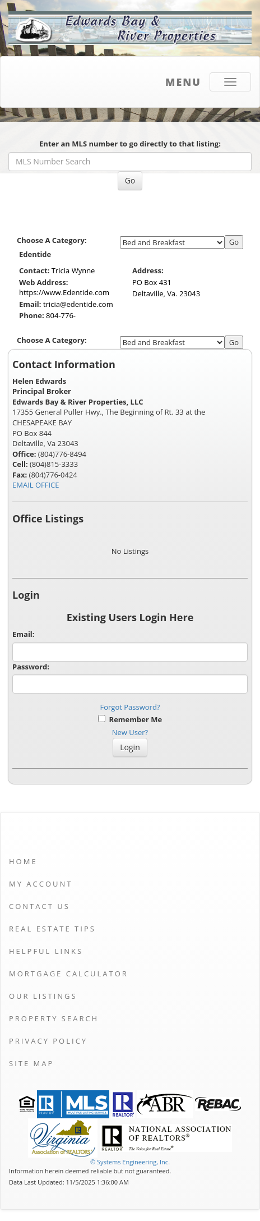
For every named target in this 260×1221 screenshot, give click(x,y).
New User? (130, 732)
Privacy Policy (48, 1041)
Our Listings (43, 996)
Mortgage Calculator (68, 973)
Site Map (31, 1063)
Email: (23, 634)
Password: (30, 667)
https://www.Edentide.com (64, 292)
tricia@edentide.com (78, 304)
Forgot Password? (130, 707)
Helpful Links (46, 951)
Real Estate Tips (52, 929)
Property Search (54, 1018)
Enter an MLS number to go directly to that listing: (130, 144)
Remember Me (130, 719)
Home (23, 861)
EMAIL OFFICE (35, 485)
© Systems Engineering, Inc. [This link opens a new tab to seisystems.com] (130, 1162)
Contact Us (39, 906)
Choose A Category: (53, 240)
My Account (40, 884)
